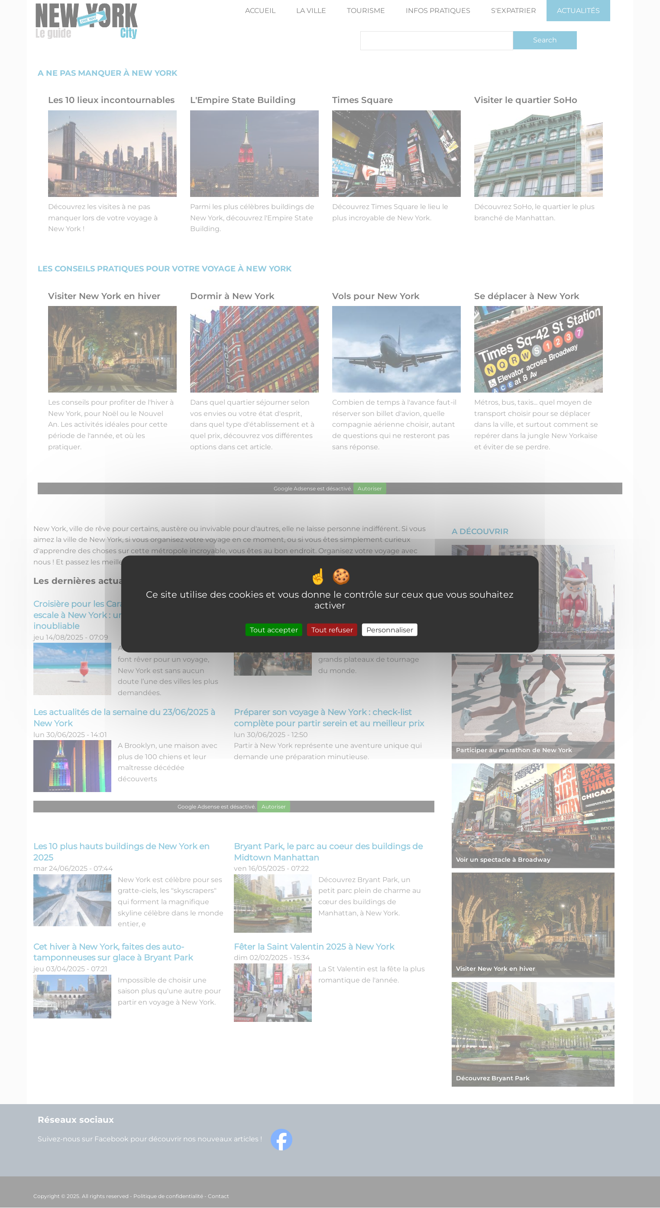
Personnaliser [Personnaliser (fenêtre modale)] (389, 630)
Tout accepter (274, 630)
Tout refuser (332, 630)
